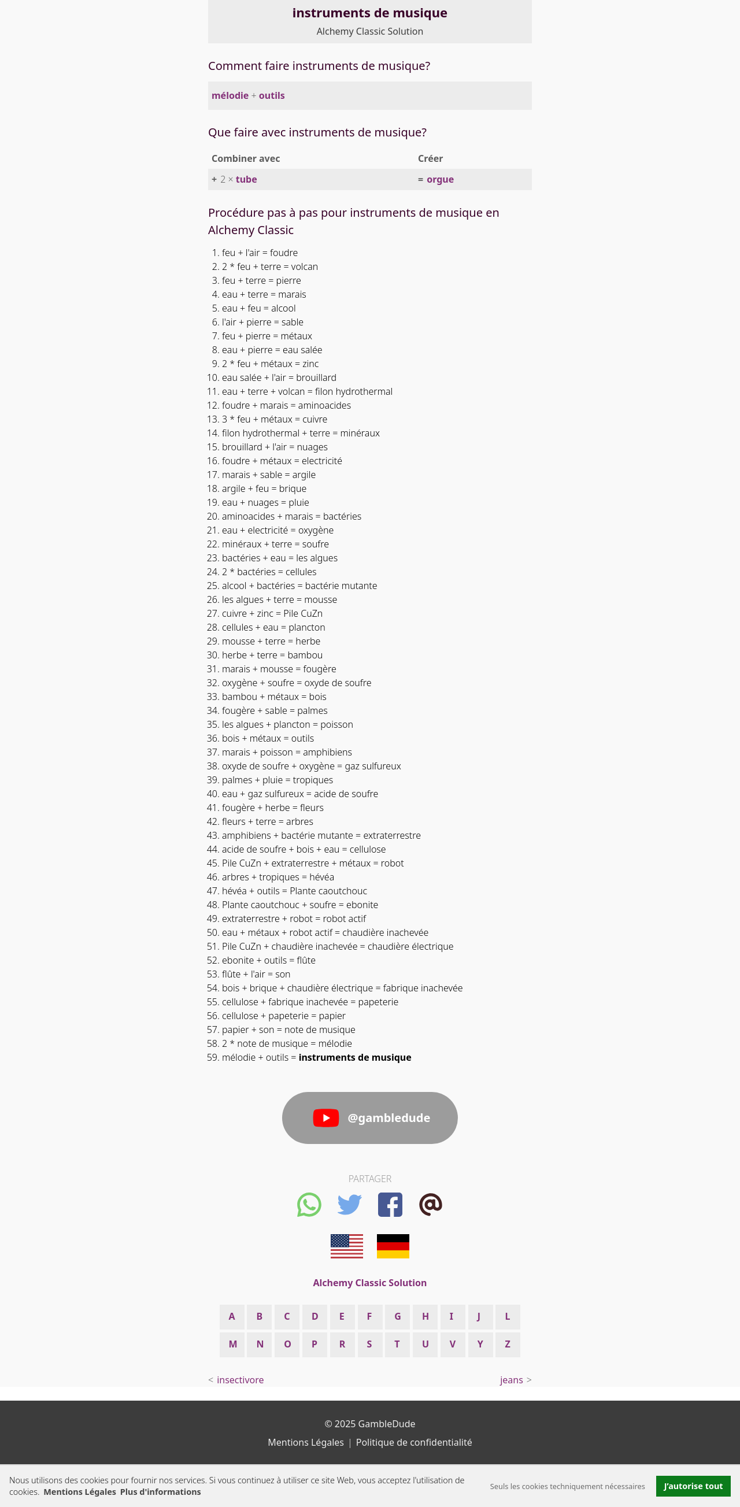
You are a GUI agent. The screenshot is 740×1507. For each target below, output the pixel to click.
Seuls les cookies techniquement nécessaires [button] (567, 1486)
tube (246, 179)
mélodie (230, 95)
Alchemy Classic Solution (370, 31)
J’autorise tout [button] (693, 1485)
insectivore (240, 1379)
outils (272, 95)
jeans (511, 1379)
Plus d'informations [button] (160, 1491)
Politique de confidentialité (414, 1442)
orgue (440, 179)
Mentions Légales (79, 1491)
